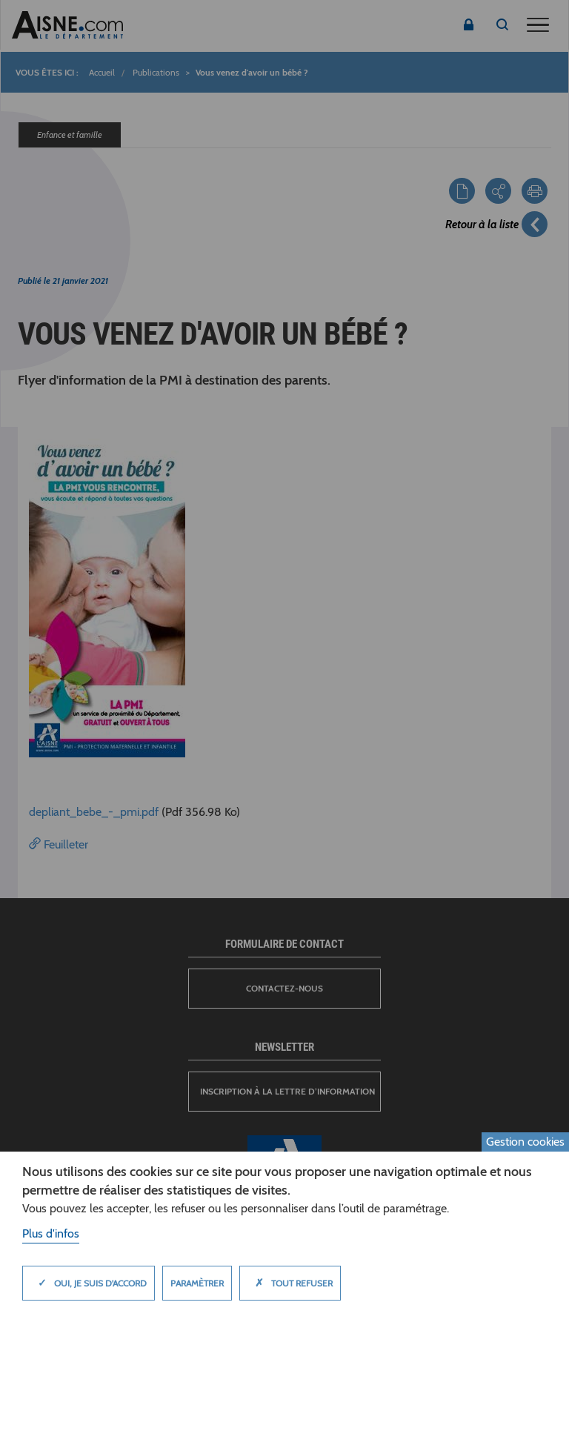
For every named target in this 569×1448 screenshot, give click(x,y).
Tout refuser (290, 1283)
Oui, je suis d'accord (88, 1283)
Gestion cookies (525, 1142)
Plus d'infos (50, 1233)
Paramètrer (197, 1283)
